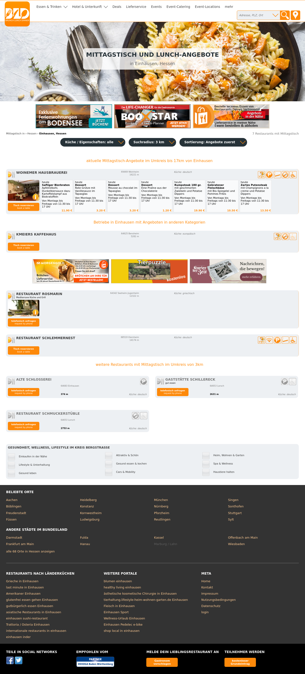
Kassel (159, 537)
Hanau (85, 544)
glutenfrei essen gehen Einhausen (32, 600)
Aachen (12, 500)
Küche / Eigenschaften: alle (89, 142)
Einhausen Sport (116, 612)
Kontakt (207, 587)
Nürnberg (161, 506)
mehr (229, 7)
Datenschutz (210, 606)
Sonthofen (236, 506)
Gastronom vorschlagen (162, 662)
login (205, 612)
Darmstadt (14, 537)
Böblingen (13, 506)
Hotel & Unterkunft (87, 7)
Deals (116, 7)
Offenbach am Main (243, 537)
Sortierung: (209, 142)
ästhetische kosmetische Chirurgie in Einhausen (140, 593)
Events (156, 7)
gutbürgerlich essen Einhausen (29, 606)
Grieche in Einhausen (22, 581)
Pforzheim (161, 513)
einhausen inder (18, 637)
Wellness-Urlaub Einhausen (124, 618)
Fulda (84, 537)
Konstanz (87, 506)
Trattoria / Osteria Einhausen (28, 624)
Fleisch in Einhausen (119, 606)
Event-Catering (178, 7)
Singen (233, 500)
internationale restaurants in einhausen (36, 631)
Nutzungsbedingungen (218, 600)
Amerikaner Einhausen (23, 593)
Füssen (11, 519)
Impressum (209, 593)
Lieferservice (136, 7)
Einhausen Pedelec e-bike (123, 624)
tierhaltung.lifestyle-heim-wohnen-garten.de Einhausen (146, 600)
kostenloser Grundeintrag (240, 662)
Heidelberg (88, 500)
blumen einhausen (118, 581)
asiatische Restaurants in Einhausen (33, 612)
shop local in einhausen (122, 631)
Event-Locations (207, 7)
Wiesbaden (236, 544)
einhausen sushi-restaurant (27, 618)
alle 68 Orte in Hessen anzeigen (30, 551)
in (15, 133)
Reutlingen (162, 519)
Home (205, 581)
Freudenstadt (16, 513)
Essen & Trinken (48, 7)
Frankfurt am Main (20, 544)
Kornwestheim (91, 513)
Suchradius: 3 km (148, 142)
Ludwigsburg (89, 519)
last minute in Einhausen (25, 587)
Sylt (231, 519)
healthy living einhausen (122, 587)
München (161, 500)
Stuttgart (235, 513)
